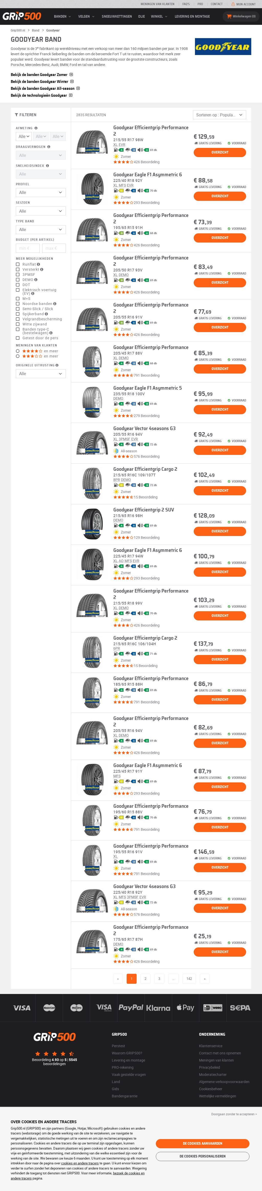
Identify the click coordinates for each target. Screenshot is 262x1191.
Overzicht (220, 152)
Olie (141, 16)
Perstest (118, 1045)
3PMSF (29, 274)
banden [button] (63, 16)
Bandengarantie (124, 1096)
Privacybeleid (209, 1067)
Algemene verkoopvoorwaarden (224, 1081)
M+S (26, 298)
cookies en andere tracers (80, 1163)
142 (189, 978)
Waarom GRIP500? (127, 1053)
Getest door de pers (40, 338)
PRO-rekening (123, 1067)
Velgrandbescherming (42, 319)
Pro (200, 4)
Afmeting (27, 128)
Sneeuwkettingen (117, 16)
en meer (40, 351)
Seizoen (23, 202)
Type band (25, 221)
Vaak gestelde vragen (129, 1074)
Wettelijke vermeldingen (217, 1096)
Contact (217, 4)
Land (116, 1081)
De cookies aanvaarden (202, 1143)
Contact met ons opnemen (220, 1053)
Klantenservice (210, 1045)
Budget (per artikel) (35, 240)
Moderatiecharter (213, 1074)
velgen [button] (87, 16)
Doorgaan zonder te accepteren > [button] (234, 1114)
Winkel (160, 16)
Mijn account (243, 4)
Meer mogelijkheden (34, 258)
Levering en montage (192, 16)
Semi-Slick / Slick (38, 309)
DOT (26, 285)
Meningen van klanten (157, 4)
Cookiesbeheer (210, 1088)
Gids (115, 1088)
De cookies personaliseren (203, 1156)
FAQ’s (186, 4)
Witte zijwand (35, 324)
